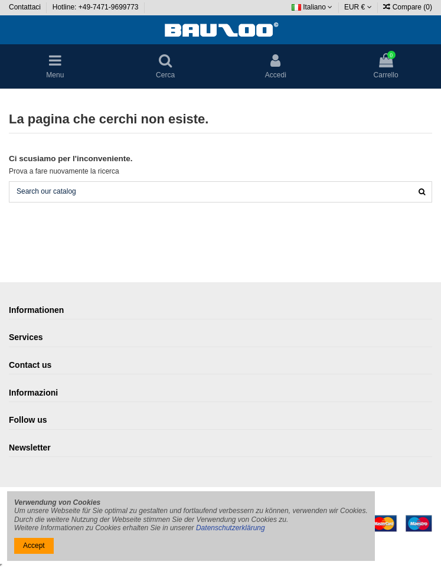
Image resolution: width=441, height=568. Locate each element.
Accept (34, 545)
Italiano (312, 7)
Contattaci (26, 7)
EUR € (358, 7)
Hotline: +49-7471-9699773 (97, 7)
